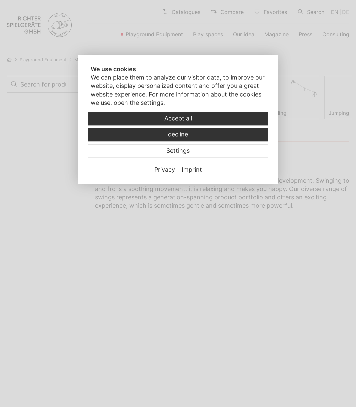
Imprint (192, 169)
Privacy (164, 169)
